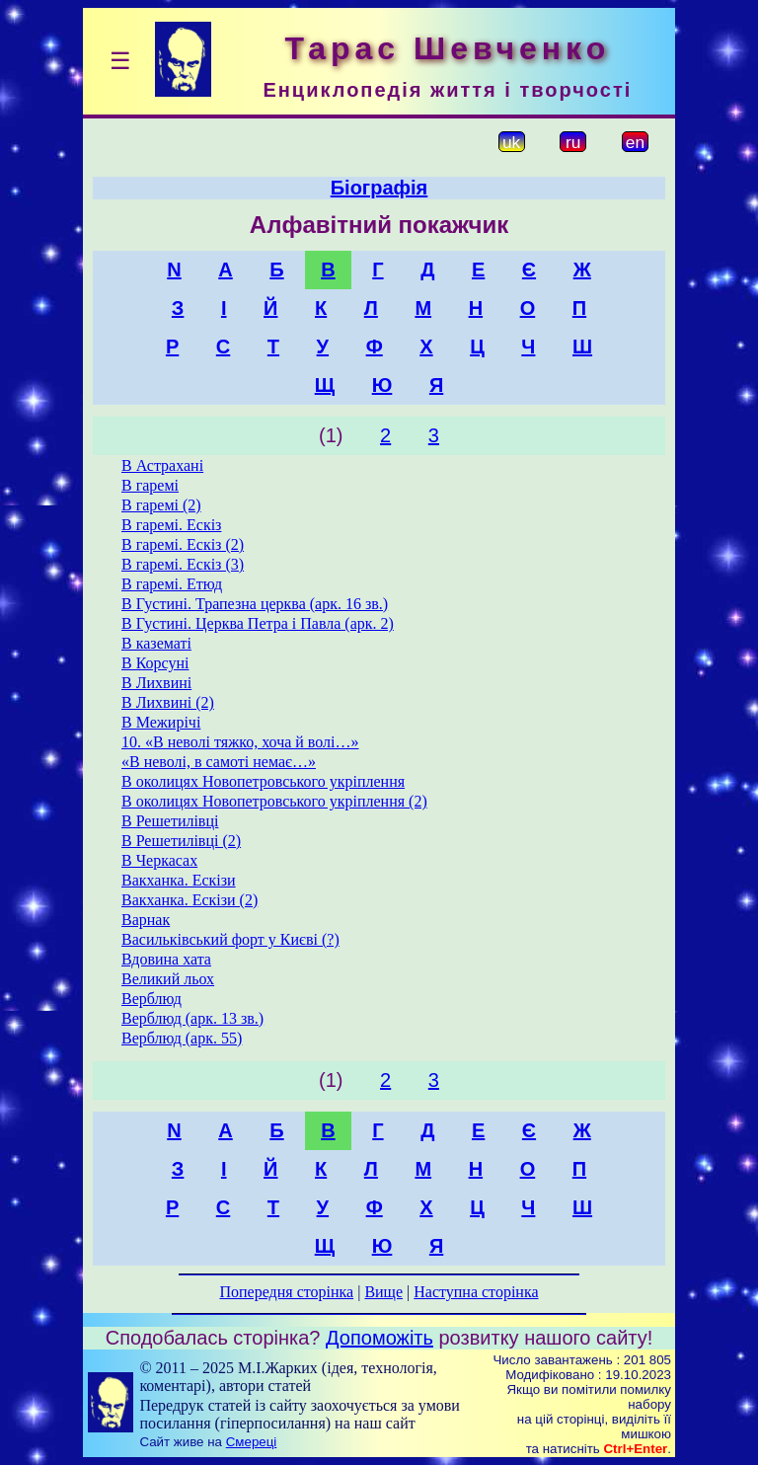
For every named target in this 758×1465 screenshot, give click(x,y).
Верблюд (151, 998)
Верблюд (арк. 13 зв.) (192, 1018)
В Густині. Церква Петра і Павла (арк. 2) (257, 623)
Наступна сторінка (476, 1291)
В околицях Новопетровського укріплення (263, 781)
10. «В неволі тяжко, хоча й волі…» (240, 741)
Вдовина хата (166, 959)
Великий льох (167, 978)
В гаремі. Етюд (171, 584)
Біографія (379, 187)
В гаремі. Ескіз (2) (182, 544)
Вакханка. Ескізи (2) (189, 899)
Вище (383, 1291)
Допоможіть (379, 1338)
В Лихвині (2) (167, 702)
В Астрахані (162, 465)
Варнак (145, 919)
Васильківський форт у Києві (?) (230, 939)
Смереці (251, 1441)
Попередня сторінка (286, 1291)
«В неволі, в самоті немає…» (218, 761)
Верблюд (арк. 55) (181, 1038)
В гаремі (150, 485)
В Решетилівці (169, 820)
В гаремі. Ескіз (171, 524)
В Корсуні (155, 663)
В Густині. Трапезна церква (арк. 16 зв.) (254, 603)
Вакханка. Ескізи (178, 880)
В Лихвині (156, 682)
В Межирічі (160, 722)
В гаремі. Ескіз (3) (182, 564)
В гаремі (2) (161, 505)
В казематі (156, 643)
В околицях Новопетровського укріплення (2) (274, 801)
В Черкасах (159, 860)
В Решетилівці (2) (181, 840)
